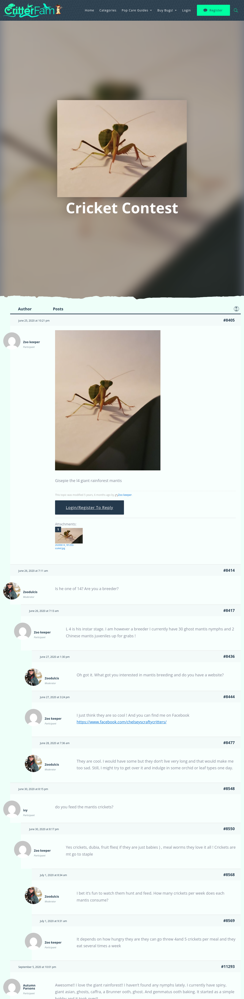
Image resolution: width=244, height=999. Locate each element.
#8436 (229, 656)
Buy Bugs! (165, 10)
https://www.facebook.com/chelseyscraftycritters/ (121, 721)
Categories (107, 10)
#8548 (229, 788)
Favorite (236, 308)
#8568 (229, 874)
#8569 (229, 920)
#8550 (229, 828)
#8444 (229, 696)
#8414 (229, 570)
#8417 (229, 610)
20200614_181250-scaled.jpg (64, 546)
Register (216, 10)
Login (186, 10)
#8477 (229, 742)
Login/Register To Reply (89, 507)
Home (89, 10)
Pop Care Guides (135, 10)
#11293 (228, 966)
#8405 (229, 320)
